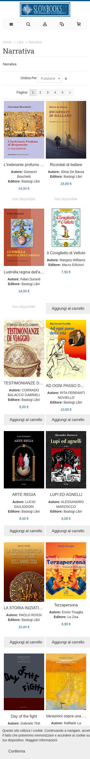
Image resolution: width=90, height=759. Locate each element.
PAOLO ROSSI (30, 615)
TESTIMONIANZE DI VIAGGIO (31, 383)
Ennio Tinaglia (72, 612)
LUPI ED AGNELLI (66, 494)
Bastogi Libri (30, 181)
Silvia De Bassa (72, 172)
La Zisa (72, 617)
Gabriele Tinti (30, 723)
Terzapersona (66, 605)
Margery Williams (72, 260)
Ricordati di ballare (66, 164)
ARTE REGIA (24, 494)
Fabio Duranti (30, 279)
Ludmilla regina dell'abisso (26, 272)
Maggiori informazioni (41, 740)
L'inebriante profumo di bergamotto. (34, 164)
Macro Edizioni (73, 265)
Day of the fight (24, 716)
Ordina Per (29, 78)
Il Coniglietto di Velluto (66, 253)
